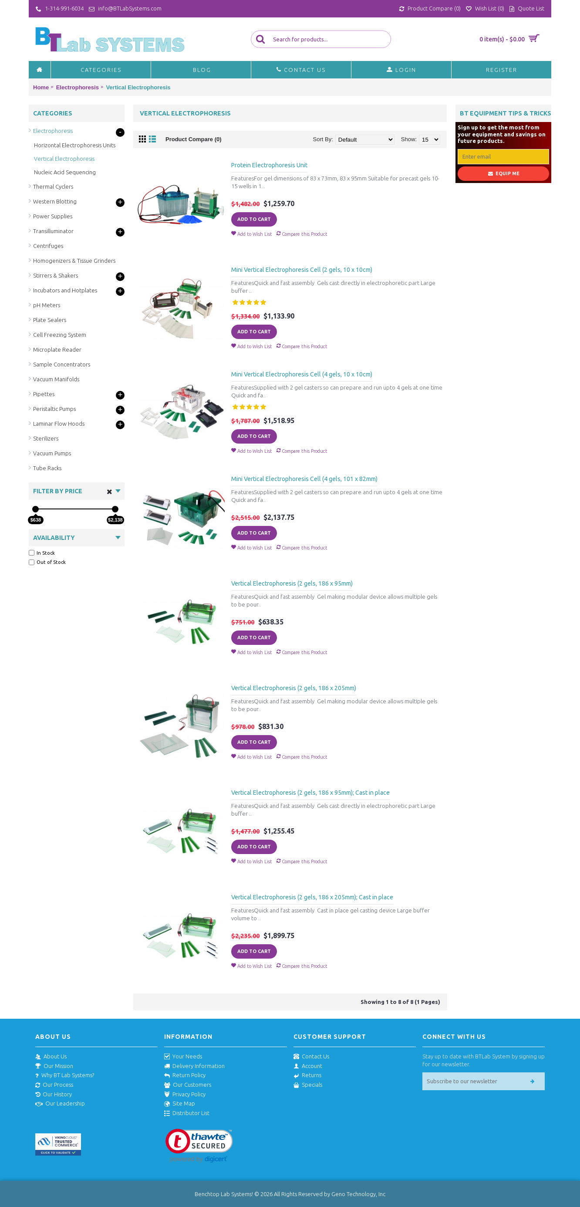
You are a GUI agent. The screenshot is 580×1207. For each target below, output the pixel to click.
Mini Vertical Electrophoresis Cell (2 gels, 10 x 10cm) (301, 269)
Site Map (179, 1103)
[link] (199, 1145)
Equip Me (503, 173)
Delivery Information (194, 1066)
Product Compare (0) (193, 139)
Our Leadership (60, 1103)
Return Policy (185, 1075)
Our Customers (187, 1085)
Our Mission (54, 1066)
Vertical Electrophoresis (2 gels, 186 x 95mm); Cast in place (310, 792)
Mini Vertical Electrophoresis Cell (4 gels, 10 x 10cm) (301, 374)
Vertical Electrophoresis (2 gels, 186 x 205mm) (293, 688)
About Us (51, 1056)
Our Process (54, 1085)
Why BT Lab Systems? (64, 1075)
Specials (307, 1085)
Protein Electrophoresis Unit (269, 165)
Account (307, 1066)
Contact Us (311, 1056)
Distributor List (186, 1113)
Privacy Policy (185, 1094)
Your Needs (183, 1056)
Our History (53, 1094)
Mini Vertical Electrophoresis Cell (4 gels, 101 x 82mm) (304, 478)
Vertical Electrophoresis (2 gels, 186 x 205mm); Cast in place (312, 897)
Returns (307, 1075)
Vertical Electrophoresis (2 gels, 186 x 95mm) (292, 583)
